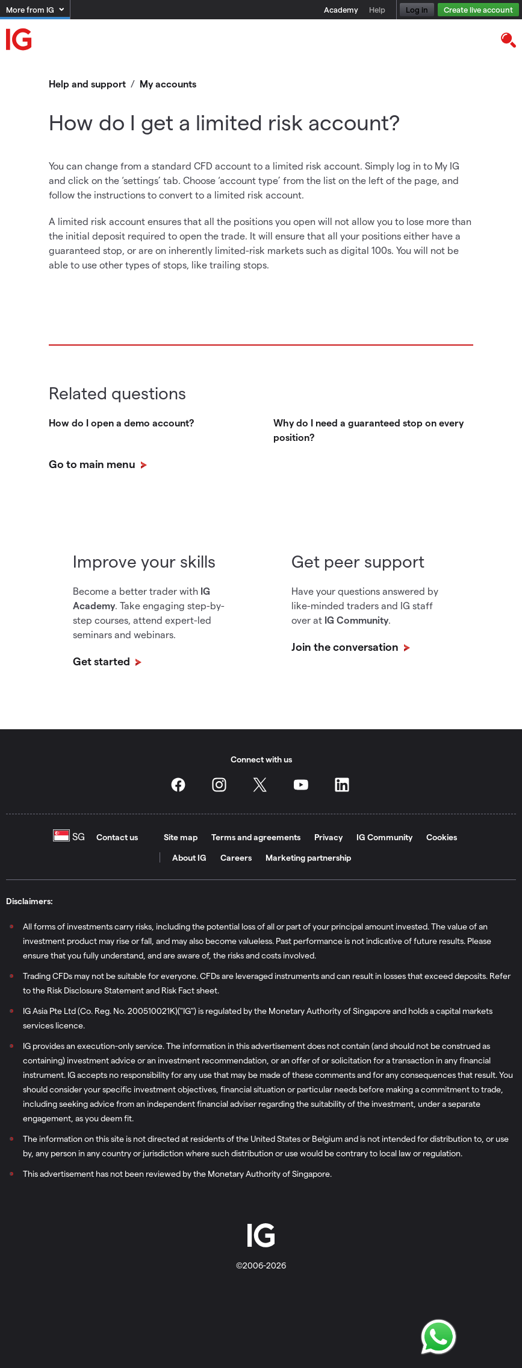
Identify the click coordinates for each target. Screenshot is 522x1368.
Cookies (441, 837)
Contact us (117, 837)
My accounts (168, 83)
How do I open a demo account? (121, 422)
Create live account (478, 9)
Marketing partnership (308, 857)
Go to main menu (93, 463)
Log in (417, 9)
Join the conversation (346, 646)
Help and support (87, 83)
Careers (236, 857)
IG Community (384, 837)
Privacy (328, 837)
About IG (189, 857)
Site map (180, 837)
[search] (508, 39)
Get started (102, 660)
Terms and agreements (255, 837)
